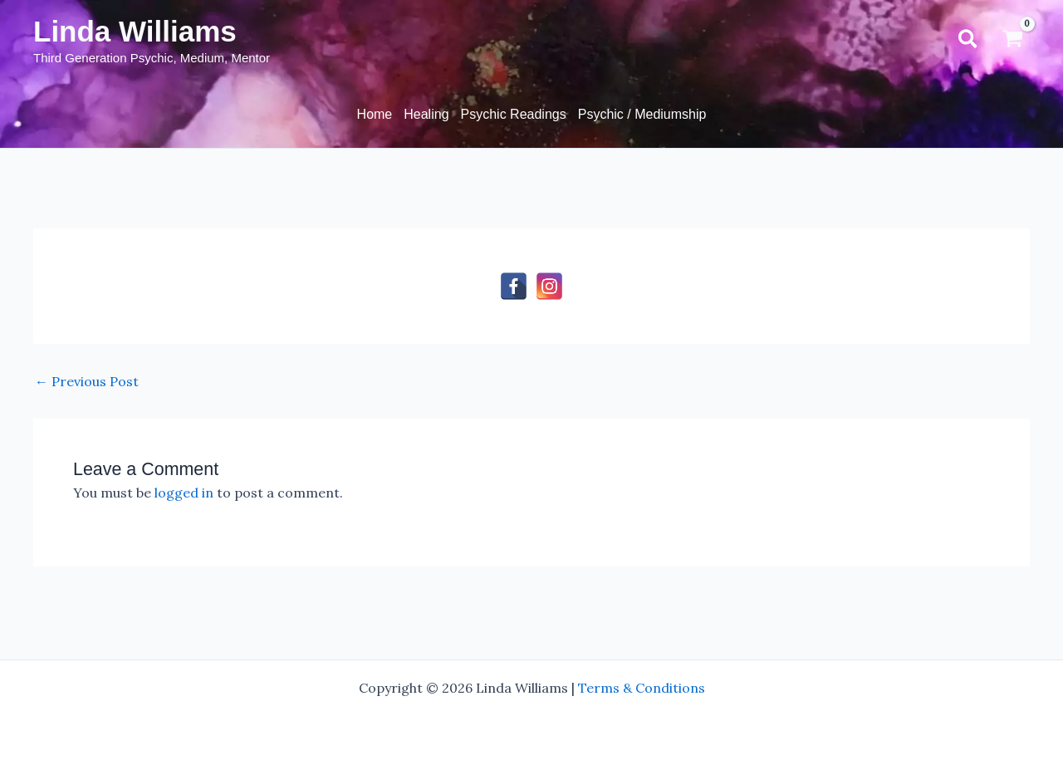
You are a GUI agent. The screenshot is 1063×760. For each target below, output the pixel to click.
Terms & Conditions (641, 687)
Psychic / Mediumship (642, 114)
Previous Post (87, 381)
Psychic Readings (513, 114)
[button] (968, 40)
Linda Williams (135, 31)
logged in (183, 492)
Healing (426, 114)
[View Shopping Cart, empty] (1012, 40)
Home (375, 114)
